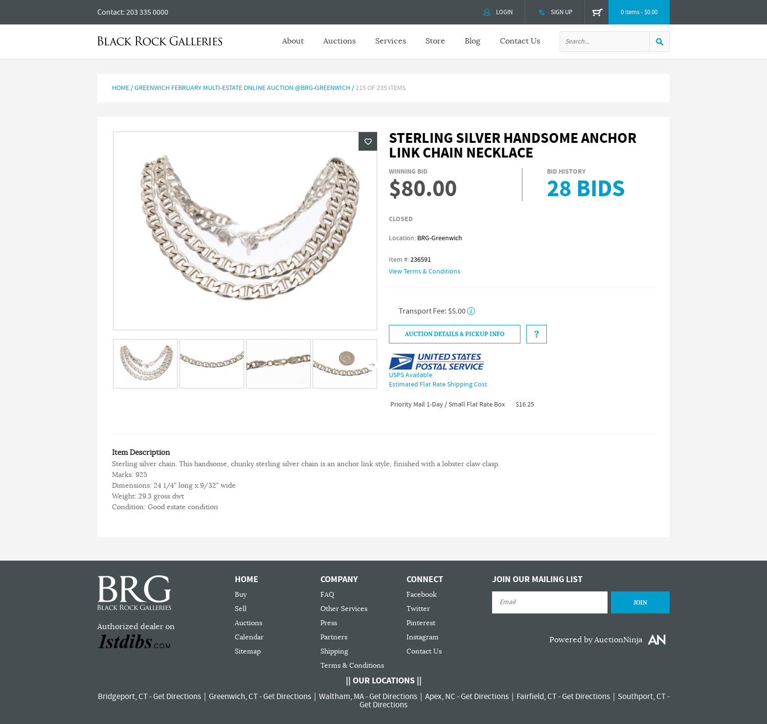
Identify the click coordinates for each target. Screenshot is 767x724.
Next (372, 365)
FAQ (327, 594)
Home (120, 88)
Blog (472, 41)
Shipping (334, 651)
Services (390, 41)
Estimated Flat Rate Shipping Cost (438, 384)
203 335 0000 (147, 12)
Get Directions (177, 696)
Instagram (422, 637)
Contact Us (520, 41)
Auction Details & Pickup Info (454, 334)
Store (435, 41)
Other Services (343, 609)
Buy (241, 594)
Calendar (249, 637)
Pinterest (420, 623)
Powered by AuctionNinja (595, 640)
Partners (333, 637)
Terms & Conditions (352, 665)
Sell (241, 609)
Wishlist (368, 141)
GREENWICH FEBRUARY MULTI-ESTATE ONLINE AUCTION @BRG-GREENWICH (242, 88)
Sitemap (248, 651)
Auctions (339, 41)
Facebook (421, 594)
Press (328, 623)
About (293, 41)
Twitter (418, 609)
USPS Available (410, 375)
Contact (110, 12)
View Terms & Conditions (424, 271)
